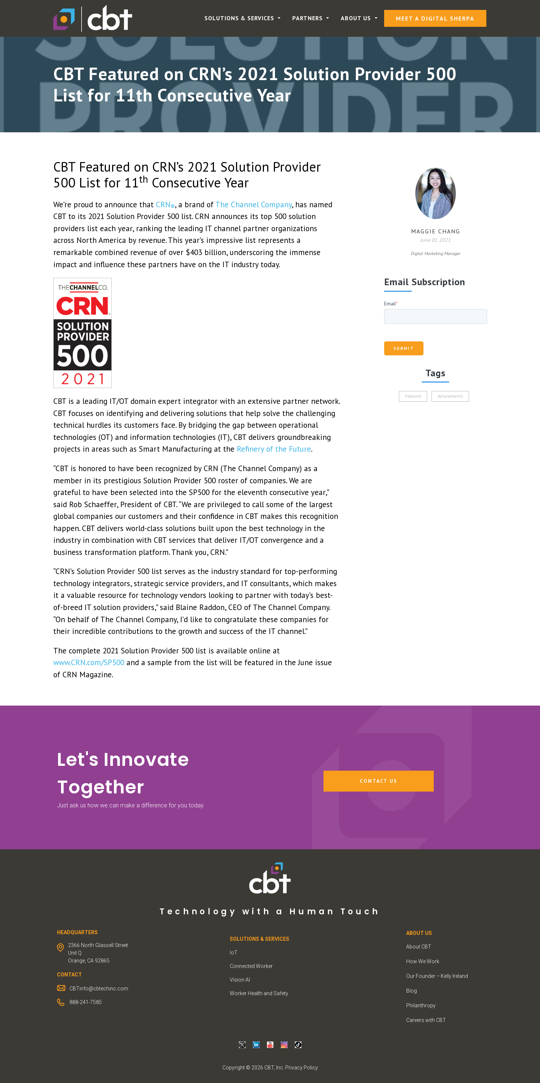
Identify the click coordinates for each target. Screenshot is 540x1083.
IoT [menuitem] (233, 952)
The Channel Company (253, 204)
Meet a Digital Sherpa (435, 18)
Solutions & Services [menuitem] (259, 939)
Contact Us (378, 781)
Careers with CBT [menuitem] (426, 1020)
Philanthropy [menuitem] (421, 1005)
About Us (357, 18)
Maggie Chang (435, 231)
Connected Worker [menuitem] (251, 966)
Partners (308, 18)
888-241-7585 (85, 1002)
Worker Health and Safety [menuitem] (259, 993)
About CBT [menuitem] (418, 947)
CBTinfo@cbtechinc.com (98, 988)
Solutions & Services (240, 18)
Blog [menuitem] (411, 991)
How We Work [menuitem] (422, 961)
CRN (165, 204)
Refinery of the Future (274, 449)
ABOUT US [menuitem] (419, 933)
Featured (413, 396)
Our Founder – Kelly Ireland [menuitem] (437, 976)
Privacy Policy (301, 1068)
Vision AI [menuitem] (240, 980)
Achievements (450, 396)
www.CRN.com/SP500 (88, 662)
